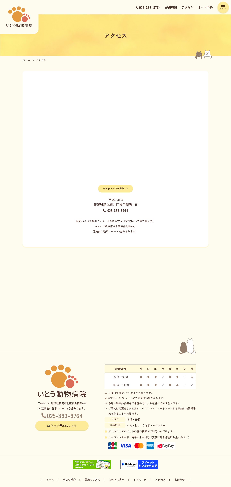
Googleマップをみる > (115, 188)
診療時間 (171, 7)
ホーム (50, 479)
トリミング (139, 479)
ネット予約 (205, 7)
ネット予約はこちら (64, 425)
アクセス (187, 7)
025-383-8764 (148, 7)
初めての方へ (116, 479)
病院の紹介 (69, 479)
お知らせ (180, 479)
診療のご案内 (92, 479)
